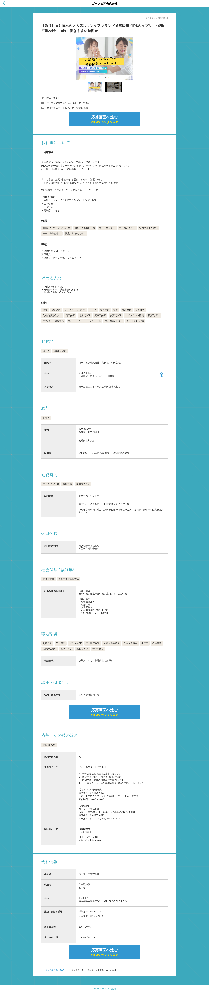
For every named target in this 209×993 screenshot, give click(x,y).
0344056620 (85, 832)
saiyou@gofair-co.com (90, 840)
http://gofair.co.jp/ (87, 937)
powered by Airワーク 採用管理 (105, 989)
